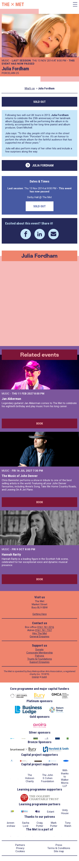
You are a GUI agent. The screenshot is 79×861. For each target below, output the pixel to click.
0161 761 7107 (43, 630)
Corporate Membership (39, 652)
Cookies (20, 851)
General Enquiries (39, 636)
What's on (29, 88)
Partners (20, 845)
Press (59, 845)
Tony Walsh (67, 824)
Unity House (65, 812)
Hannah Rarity (11, 554)
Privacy (20, 848)
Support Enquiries (39, 662)
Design (35, 677)
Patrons (39, 655)
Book (39, 423)
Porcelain (18, 121)
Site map (59, 851)
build (44, 677)
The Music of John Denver (20, 476)
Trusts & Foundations (39, 658)
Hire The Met (39, 633)
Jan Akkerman (11, 399)
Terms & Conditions (58, 848)
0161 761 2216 (45, 627)
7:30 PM (38, 470)
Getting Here (39, 614)
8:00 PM (39, 393)
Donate (39, 649)
